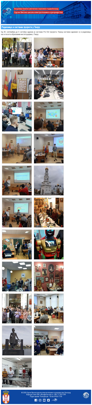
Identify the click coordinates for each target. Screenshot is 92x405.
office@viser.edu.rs (46, 394)
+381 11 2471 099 (60, 394)
